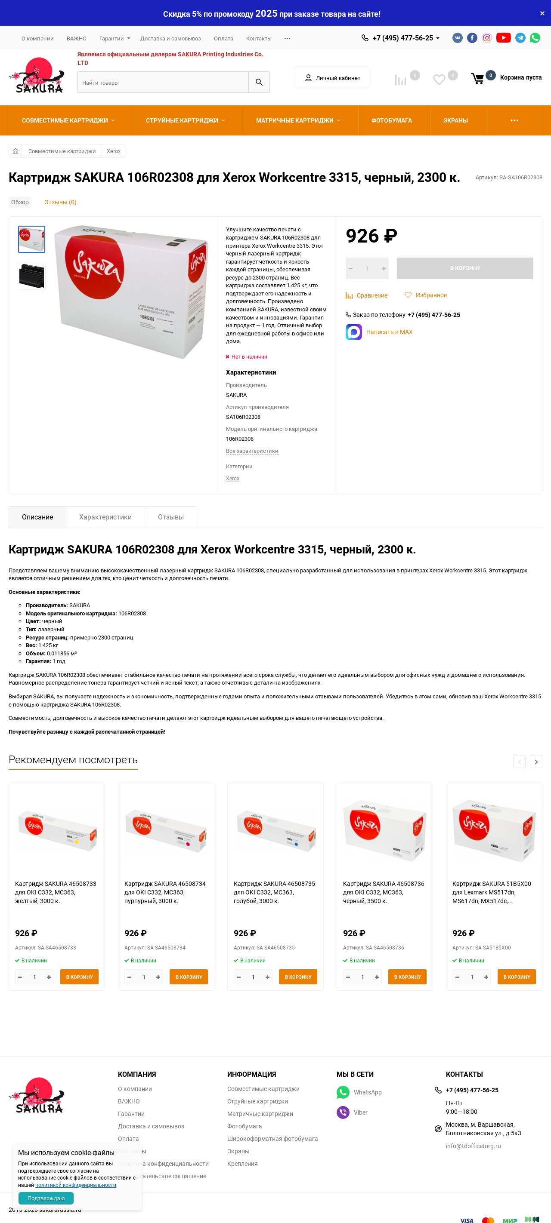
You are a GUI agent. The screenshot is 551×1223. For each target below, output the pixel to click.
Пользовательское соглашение (162, 1176)
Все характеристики (252, 451)
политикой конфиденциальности (75, 1184)
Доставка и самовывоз (170, 38)
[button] (536, 762)
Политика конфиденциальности (163, 1164)
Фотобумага (244, 1126)
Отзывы (171, 517)
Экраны (238, 1151)
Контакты (259, 38)
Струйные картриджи (257, 1101)
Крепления (242, 1164)
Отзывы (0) (60, 202)
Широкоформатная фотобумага (272, 1139)
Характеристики (105, 517)
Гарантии (111, 38)
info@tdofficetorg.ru (473, 1146)
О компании (38, 38)
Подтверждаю (46, 1198)
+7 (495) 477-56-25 (403, 38)
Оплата (223, 38)
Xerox (114, 151)
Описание (37, 517)
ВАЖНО (77, 38)
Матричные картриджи (260, 1114)
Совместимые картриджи (62, 151)
